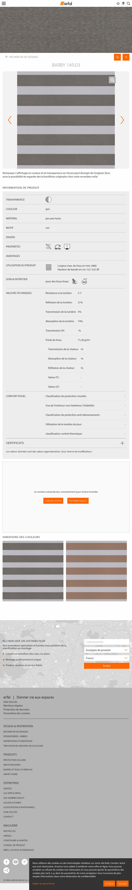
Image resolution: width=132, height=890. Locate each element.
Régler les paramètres (44, 883)
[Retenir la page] (126, 57)
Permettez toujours (78, 500)
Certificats (65, 443)
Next (122, 120)
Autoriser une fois (53, 500)
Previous (10, 120)
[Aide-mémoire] (118, 3)
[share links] (6, 870)
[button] (112, 79)
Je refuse (109, 883)
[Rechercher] (128, 3)
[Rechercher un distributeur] (123, 3)
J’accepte (122, 883)
